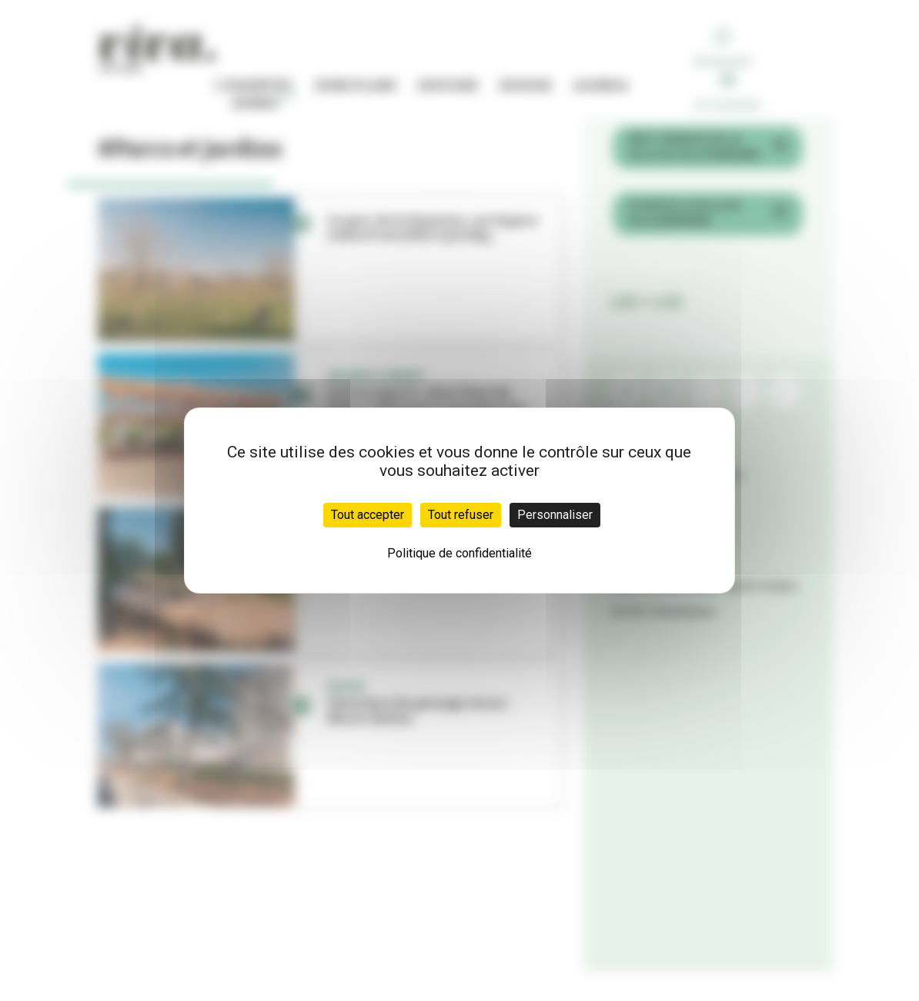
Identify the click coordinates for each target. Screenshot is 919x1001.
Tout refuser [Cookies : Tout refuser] (460, 514)
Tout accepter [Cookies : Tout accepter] (367, 514)
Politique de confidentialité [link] (459, 553)
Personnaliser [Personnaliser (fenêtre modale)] (555, 514)
